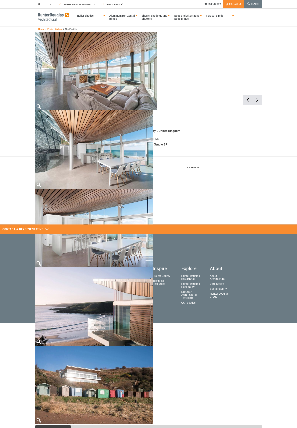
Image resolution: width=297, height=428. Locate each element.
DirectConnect (112, 4)
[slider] (53, 426)
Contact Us (234, 3)
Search (253, 3)
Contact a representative (25, 229)
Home (41, 29)
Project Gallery (212, 3)
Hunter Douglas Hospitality (77, 4)
